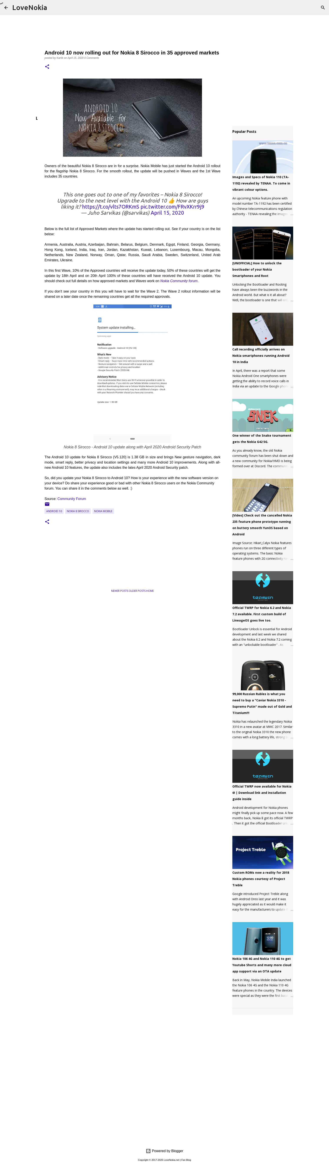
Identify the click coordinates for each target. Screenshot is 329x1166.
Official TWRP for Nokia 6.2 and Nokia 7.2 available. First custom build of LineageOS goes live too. (261, 614)
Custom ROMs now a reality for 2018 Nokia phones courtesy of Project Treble (260, 878)
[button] (47, 67)
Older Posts (137, 591)
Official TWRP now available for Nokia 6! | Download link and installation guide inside (261, 792)
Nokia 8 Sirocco (78, 511)
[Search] (323, 7)
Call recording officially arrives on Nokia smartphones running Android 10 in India (260, 355)
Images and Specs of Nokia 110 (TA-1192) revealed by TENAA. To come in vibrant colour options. (261, 183)
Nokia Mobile (103, 511)
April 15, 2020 (167, 213)
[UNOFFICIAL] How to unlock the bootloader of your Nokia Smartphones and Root (257, 269)
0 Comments (91, 57)
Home (150, 591)
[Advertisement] (86, 570)
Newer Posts (120, 591)
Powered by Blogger (164, 1151)
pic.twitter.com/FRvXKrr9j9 (172, 207)
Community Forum (72, 499)
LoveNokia (29, 7)
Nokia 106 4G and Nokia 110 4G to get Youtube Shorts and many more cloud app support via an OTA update (261, 965)
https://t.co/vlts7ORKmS (110, 207)
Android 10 (54, 511)
